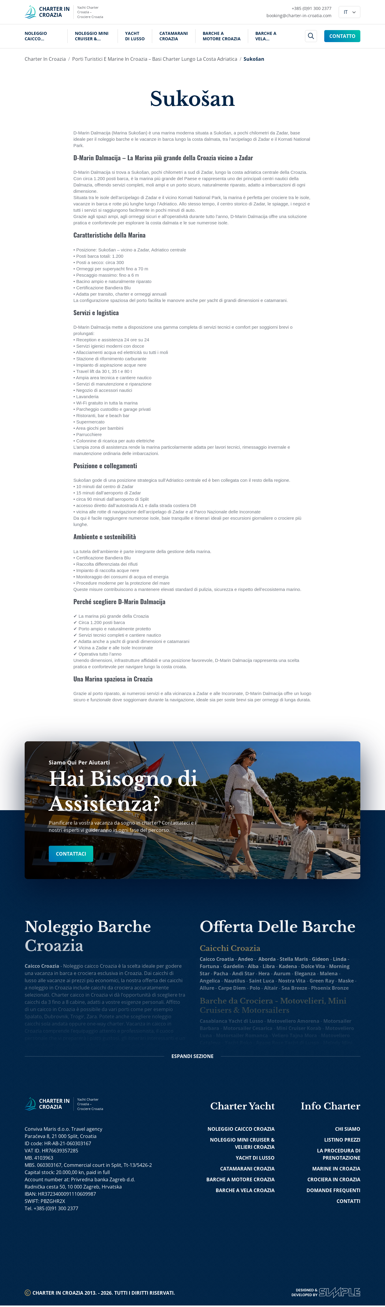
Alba (253, 966)
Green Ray (322, 980)
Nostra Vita (292, 980)
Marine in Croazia (336, 1170)
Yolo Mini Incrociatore (303, 1050)
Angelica (210, 980)
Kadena (288, 966)
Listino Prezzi (342, 1141)
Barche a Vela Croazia (265, 36)
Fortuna (209, 966)
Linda (339, 959)
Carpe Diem (232, 988)
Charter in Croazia (45, 59)
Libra (269, 966)
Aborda (267, 959)
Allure (207, 988)
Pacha (221, 973)
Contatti (348, 1202)
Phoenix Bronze (330, 988)
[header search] (311, 36)
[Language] (349, 12)
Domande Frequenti (333, 1192)
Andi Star (243, 973)
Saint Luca (261, 980)
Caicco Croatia (217, 959)
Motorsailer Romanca (242, 1035)
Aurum (282, 973)
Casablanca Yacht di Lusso (231, 1021)
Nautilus (234, 980)
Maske (346, 980)
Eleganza (305, 973)
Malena (329, 973)
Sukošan (254, 59)
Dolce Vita (313, 966)
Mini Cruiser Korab (298, 1028)
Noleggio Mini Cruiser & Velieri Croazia (92, 36)
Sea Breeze (294, 988)
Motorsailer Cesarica (248, 1028)
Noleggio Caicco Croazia (36, 36)
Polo (255, 988)
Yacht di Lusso (135, 36)
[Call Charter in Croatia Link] (298, 8)
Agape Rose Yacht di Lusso (287, 1042)
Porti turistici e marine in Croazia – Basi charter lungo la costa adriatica (154, 59)
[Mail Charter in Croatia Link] (298, 16)
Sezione (192, 1057)
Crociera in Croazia (333, 1181)
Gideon (320, 959)
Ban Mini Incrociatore (247, 1050)
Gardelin (233, 966)
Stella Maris (294, 959)
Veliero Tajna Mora (294, 1035)
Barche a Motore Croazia (222, 36)
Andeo (245, 959)
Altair (271, 988)
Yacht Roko (238, 1042)
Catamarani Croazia (173, 36)
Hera (264, 973)
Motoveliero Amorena (293, 1021)
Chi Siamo (347, 1130)
